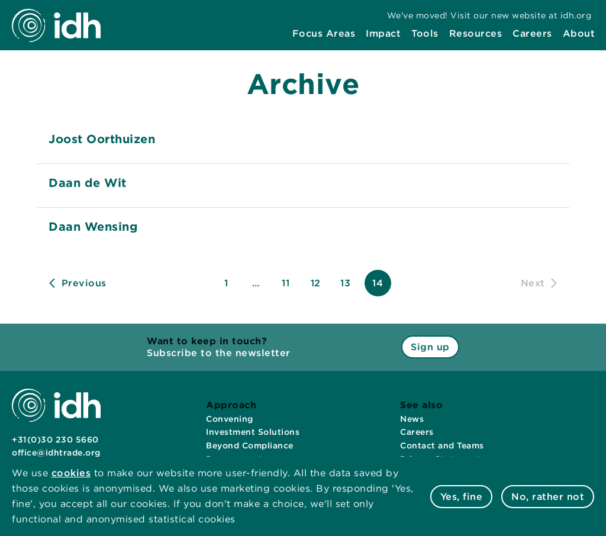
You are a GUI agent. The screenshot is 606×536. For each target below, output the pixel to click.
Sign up (430, 347)
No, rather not (547, 496)
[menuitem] (324, 33)
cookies (71, 473)
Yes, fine (461, 496)
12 (316, 283)
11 (285, 283)
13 (345, 283)
